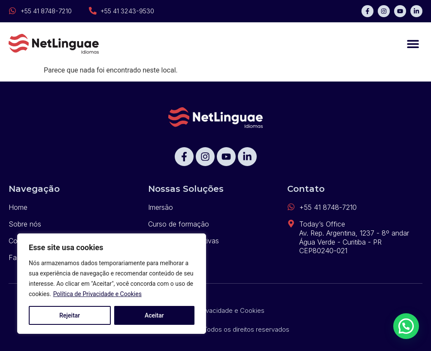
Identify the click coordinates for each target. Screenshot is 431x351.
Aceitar (154, 315)
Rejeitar (69, 315)
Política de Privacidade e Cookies (97, 293)
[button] (412, 44)
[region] (111, 283)
